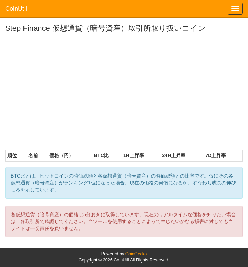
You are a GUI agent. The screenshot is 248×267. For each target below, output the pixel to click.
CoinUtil (16, 8)
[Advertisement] (124, 94)
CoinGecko (136, 253)
